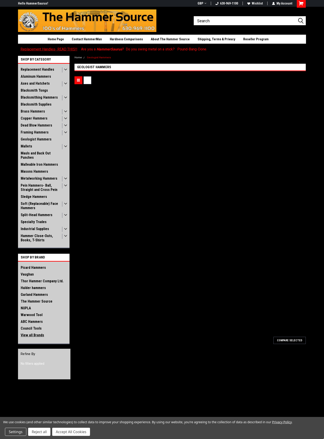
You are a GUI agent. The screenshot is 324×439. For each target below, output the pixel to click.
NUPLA (26, 308)
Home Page (56, 39)
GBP (202, 3)
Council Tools (31, 328)
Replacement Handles (37, 69)
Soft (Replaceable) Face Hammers (39, 205)
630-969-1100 (227, 3)
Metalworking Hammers (39, 178)
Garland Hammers (34, 294)
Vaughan (27, 274)
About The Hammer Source (170, 39)
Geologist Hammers (36, 139)
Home (78, 57)
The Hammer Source (36, 301)
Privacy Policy (282, 422)
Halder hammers (33, 288)
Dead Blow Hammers (36, 125)
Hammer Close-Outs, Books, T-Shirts (37, 238)
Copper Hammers (34, 118)
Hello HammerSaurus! (33, 3)
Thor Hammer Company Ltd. (42, 281)
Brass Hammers (33, 111)
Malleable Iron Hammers (39, 164)
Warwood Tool (32, 315)
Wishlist (255, 3)
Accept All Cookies (71, 431)
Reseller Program (256, 39)
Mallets (26, 146)
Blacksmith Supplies (36, 104)
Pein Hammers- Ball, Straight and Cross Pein (39, 187)
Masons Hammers (34, 171)
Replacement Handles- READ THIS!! (48, 49)
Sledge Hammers (34, 197)
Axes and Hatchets (35, 83)
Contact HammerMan (87, 39)
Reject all (39, 431)
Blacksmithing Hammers (39, 97)
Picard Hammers (33, 267)
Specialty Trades (34, 222)
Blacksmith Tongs (34, 90)
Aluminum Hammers (36, 76)
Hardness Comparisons (126, 39)
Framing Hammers (35, 132)
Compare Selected (289, 340)
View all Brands (32, 335)
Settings (15, 431)
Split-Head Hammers (36, 215)
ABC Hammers (32, 321)
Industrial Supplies (35, 229)
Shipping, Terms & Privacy (216, 39)
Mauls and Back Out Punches (36, 155)
